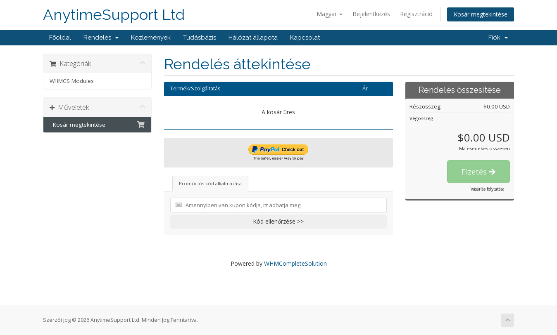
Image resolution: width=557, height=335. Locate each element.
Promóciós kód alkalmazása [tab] (210, 183)
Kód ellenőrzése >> (278, 221)
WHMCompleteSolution (295, 263)
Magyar (330, 14)
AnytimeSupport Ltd (114, 15)
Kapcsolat (305, 37)
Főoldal (60, 37)
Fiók (498, 37)
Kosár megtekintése (480, 14)
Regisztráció (416, 14)
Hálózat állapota (253, 37)
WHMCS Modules (72, 81)
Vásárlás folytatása (488, 189)
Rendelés (101, 37)
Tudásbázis (199, 37)
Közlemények (151, 37)
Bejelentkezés (371, 14)
